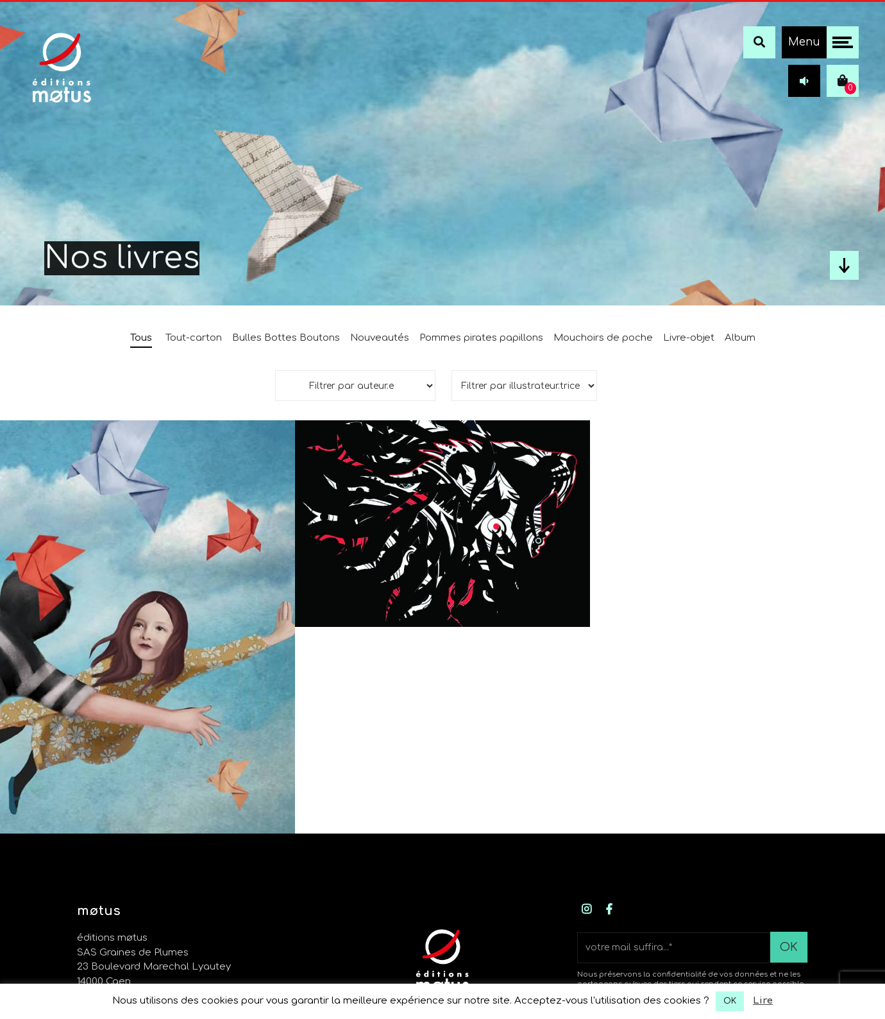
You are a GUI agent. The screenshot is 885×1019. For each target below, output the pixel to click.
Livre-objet (688, 337)
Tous (141, 337)
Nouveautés (379, 337)
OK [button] (729, 1001)
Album (740, 337)
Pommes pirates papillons (481, 337)
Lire (763, 1000)
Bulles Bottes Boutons (286, 337)
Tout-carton (193, 337)
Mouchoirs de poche (603, 337)
